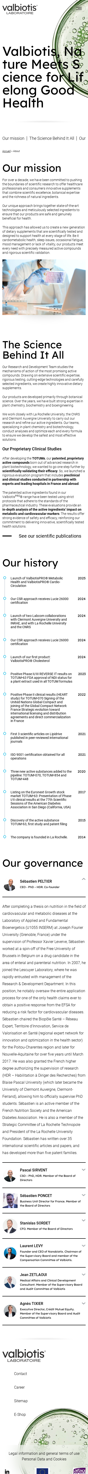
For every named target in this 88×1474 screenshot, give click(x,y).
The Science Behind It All (51, 138)
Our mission (13, 138)
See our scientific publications (41, 536)
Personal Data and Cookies (44, 1459)
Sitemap (21, 1401)
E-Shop (20, 1415)
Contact (20, 1374)
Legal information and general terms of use (44, 1453)
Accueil (6, 151)
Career (19, 1387)
